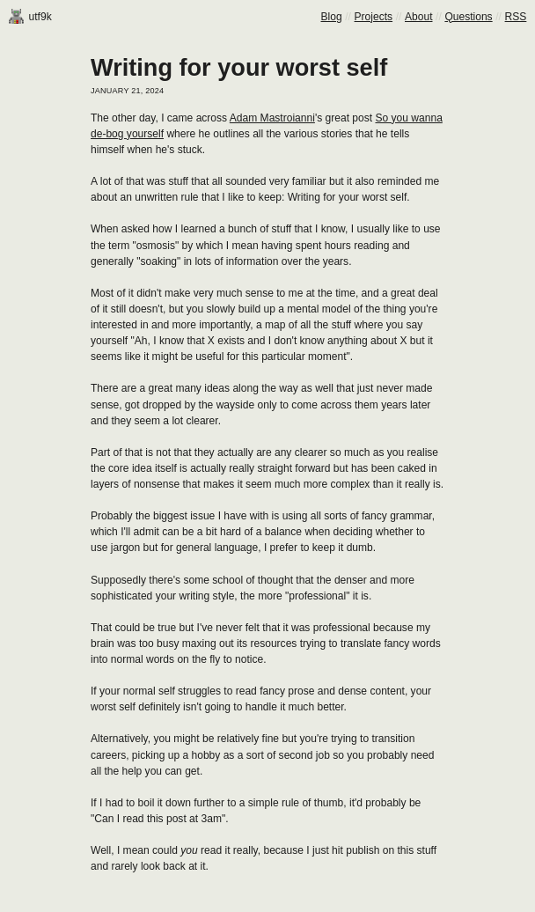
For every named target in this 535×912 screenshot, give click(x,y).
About (418, 17)
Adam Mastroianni (272, 118)
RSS (516, 17)
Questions (468, 17)
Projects (374, 17)
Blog (331, 17)
